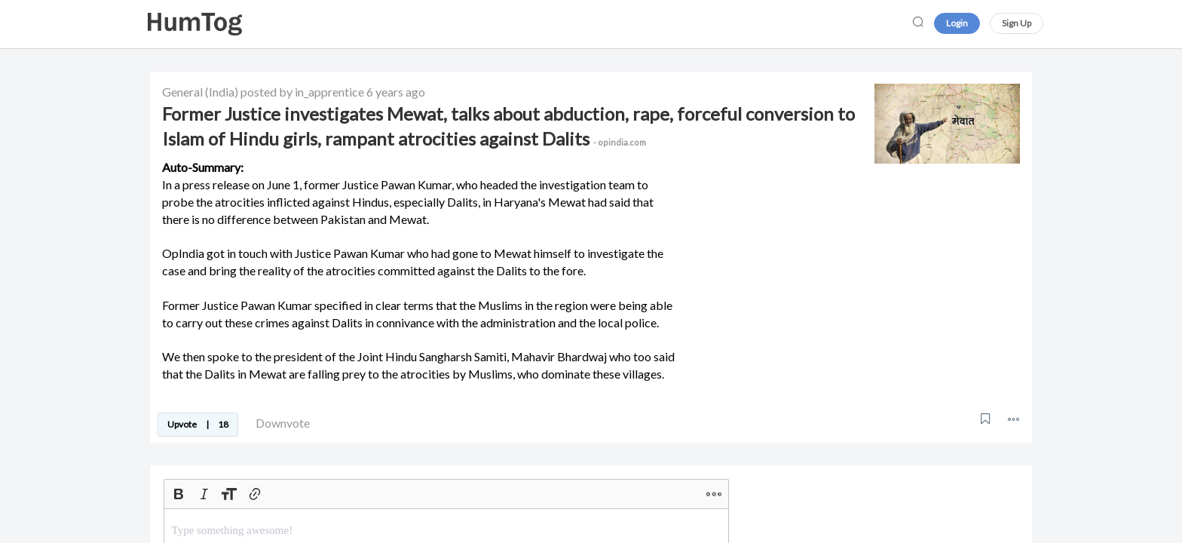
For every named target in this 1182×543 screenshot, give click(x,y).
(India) (221, 91)
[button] (1013, 419)
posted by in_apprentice (302, 91)
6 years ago (395, 91)
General (182, 91)
